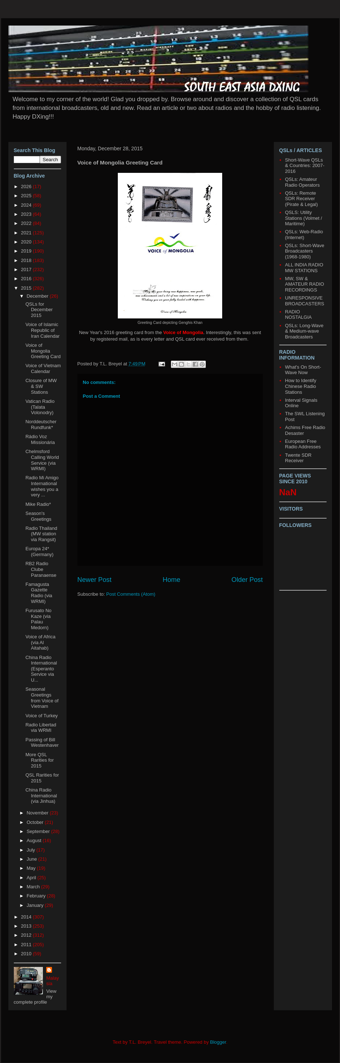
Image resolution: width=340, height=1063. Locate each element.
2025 (27, 195)
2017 (27, 269)
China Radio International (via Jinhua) (41, 795)
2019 (27, 251)
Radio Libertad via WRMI (40, 727)
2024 (27, 205)
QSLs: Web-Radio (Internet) (304, 234)
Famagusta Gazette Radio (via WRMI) (38, 593)
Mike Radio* (38, 504)
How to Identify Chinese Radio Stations (300, 386)
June (32, 859)
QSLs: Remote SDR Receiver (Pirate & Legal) (301, 198)
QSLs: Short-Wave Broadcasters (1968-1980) (304, 251)
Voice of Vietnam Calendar (43, 368)
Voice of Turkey (41, 715)
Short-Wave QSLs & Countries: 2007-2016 (304, 165)
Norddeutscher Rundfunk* (40, 424)
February (37, 896)
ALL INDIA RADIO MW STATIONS (304, 267)
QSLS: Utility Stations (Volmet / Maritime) (303, 218)
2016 (27, 278)
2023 (27, 214)
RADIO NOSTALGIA (298, 314)
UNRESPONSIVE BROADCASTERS (304, 300)
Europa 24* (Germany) (39, 551)
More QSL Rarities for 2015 (39, 760)
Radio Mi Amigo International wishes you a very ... (42, 486)
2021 (27, 232)
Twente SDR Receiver (298, 458)
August (35, 840)
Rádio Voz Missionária (40, 439)
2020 (27, 242)
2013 (27, 926)
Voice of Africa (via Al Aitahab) (40, 642)
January (36, 905)
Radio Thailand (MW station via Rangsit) (41, 533)
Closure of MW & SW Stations (41, 386)
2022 (27, 223)
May (32, 868)
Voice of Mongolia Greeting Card (43, 350)
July (31, 850)
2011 (27, 944)
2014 (27, 917)
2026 (27, 186)
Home (171, 579)
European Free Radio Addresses (303, 444)
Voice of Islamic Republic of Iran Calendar (42, 330)
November (38, 813)
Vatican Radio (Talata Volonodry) (40, 406)
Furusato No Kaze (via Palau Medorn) (38, 619)
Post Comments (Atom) (130, 594)
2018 (27, 260)
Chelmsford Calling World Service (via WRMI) (42, 460)
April (32, 877)
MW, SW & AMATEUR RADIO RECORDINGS (304, 284)
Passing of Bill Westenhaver (42, 742)
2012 (27, 935)
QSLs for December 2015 (39, 309)
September (39, 831)
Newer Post (94, 579)
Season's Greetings (38, 516)
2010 (27, 953)
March (34, 886)
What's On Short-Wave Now (303, 370)
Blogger (218, 1042)
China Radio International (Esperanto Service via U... (41, 669)
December (38, 296)
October (36, 822)
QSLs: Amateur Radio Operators (302, 182)
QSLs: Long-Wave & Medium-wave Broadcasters (304, 331)
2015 (27, 288)
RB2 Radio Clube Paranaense (40, 569)
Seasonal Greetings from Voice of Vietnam (42, 697)
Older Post (247, 579)
